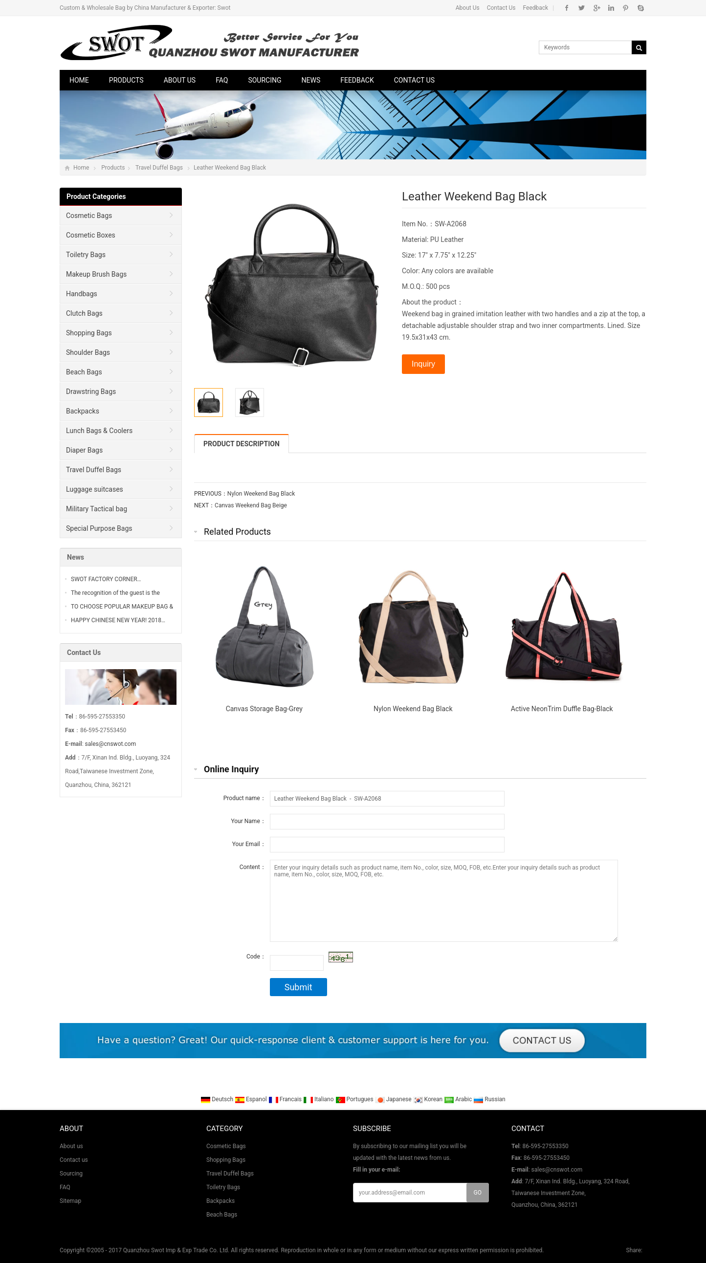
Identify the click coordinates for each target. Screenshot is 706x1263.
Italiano (319, 1099)
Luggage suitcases (94, 489)
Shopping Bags (89, 333)
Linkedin (611, 8)
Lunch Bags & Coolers (99, 431)
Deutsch (217, 1099)
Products (126, 80)
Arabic (458, 1099)
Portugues (355, 1099)
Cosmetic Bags (89, 215)
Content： (253, 867)
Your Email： (249, 844)
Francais (285, 1099)
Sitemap (70, 1201)
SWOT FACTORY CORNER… (106, 579)
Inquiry (423, 364)
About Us (468, 7)
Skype (640, 8)
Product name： (244, 798)
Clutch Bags (84, 313)
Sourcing (264, 80)
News (311, 80)
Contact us (414, 80)
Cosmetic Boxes (90, 235)
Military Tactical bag (96, 509)
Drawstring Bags (91, 391)
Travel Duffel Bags (159, 167)
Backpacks (82, 411)
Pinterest (625, 8)
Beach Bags (84, 372)
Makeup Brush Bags (96, 274)
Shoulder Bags (88, 352)
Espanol (251, 1099)
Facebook (567, 8)
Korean (428, 1099)
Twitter (581, 8)
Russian (489, 1099)
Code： (256, 956)
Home (79, 80)
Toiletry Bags (86, 255)
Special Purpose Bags (99, 528)
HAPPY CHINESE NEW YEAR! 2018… (118, 620)
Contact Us (501, 7)
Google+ (596, 8)
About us (180, 80)
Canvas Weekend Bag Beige (251, 505)
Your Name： (248, 821)
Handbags (81, 294)
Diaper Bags (84, 450)
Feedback (536, 7)
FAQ (222, 80)
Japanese (394, 1099)
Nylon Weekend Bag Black (261, 493)
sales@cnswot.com (110, 743)
